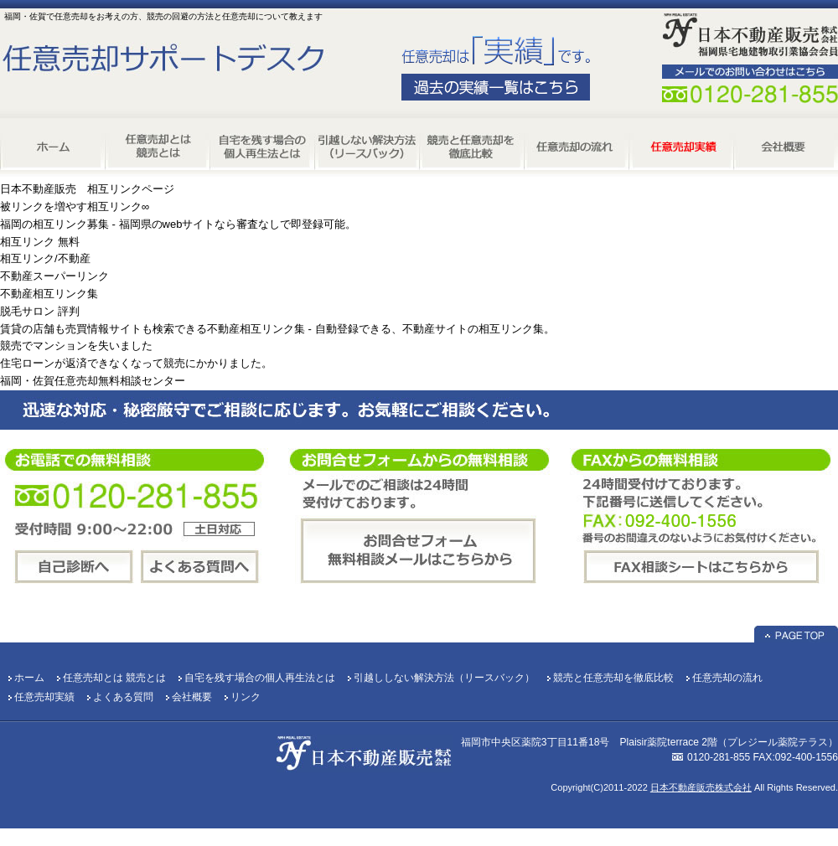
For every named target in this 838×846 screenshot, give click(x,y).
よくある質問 (123, 697)
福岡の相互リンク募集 (54, 224)
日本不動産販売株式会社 (701, 787)
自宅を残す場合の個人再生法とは (259, 678)
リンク (245, 697)
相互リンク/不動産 (45, 258)
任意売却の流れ (727, 678)
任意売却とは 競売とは (114, 678)
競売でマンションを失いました (76, 345)
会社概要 (192, 697)
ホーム (29, 678)
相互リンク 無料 (40, 241)
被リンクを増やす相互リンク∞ (74, 206)
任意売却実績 (44, 697)
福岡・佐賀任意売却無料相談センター (92, 380)
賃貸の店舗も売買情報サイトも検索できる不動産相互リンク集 (152, 328)
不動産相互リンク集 (49, 293)
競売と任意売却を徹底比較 (613, 678)
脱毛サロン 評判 (40, 311)
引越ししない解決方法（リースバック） (444, 678)
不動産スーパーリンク (54, 276)
